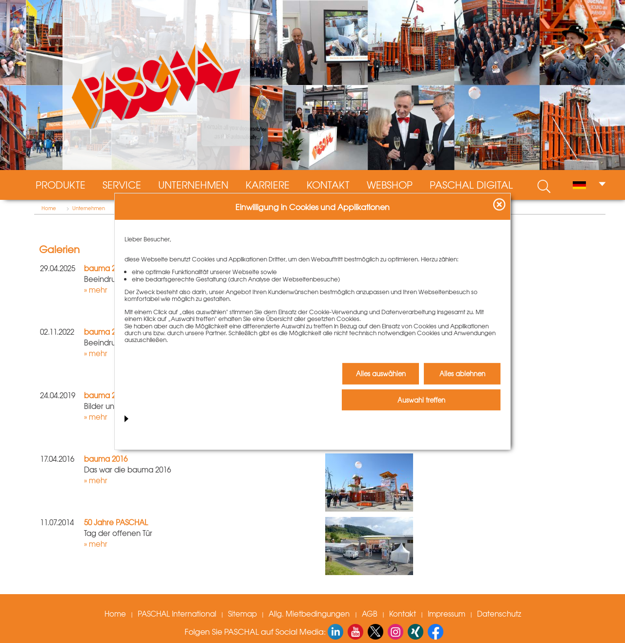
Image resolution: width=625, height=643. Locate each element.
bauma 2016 (105, 458)
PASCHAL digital (471, 184)
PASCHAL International (177, 613)
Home (49, 208)
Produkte (60, 184)
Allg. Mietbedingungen (310, 613)
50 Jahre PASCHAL (116, 522)
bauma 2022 (105, 331)
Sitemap (242, 613)
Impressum (446, 613)
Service (122, 184)
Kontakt (328, 184)
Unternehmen (193, 184)
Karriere (268, 184)
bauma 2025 (105, 268)
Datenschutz (499, 613)
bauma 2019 (105, 395)
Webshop (390, 184)
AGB (369, 613)
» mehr (95, 289)
